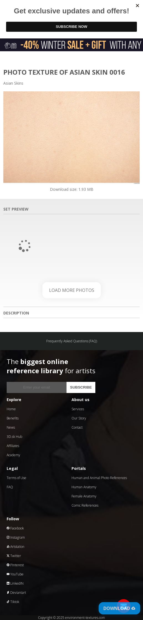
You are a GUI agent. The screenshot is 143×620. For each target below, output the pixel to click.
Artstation (15, 546)
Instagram (16, 537)
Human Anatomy (84, 487)
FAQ (10, 487)
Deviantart (16, 592)
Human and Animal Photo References (99, 477)
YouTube (15, 574)
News (11, 427)
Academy (13, 455)
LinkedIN (15, 583)
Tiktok (13, 601)
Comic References (85, 505)
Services (78, 409)
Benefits (13, 418)
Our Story (79, 418)
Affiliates (13, 445)
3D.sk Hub (14, 436)
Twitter (14, 555)
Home (11, 409)
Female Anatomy (84, 496)
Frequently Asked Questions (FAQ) (71, 341)
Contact (77, 427)
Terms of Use (16, 477)
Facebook (15, 528)
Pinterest (15, 565)
